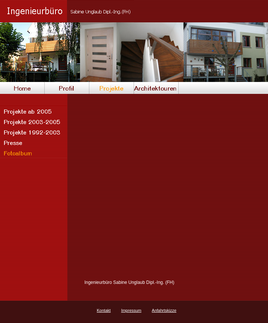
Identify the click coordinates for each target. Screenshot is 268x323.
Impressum (131, 310)
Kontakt (104, 310)
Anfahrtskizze (164, 310)
